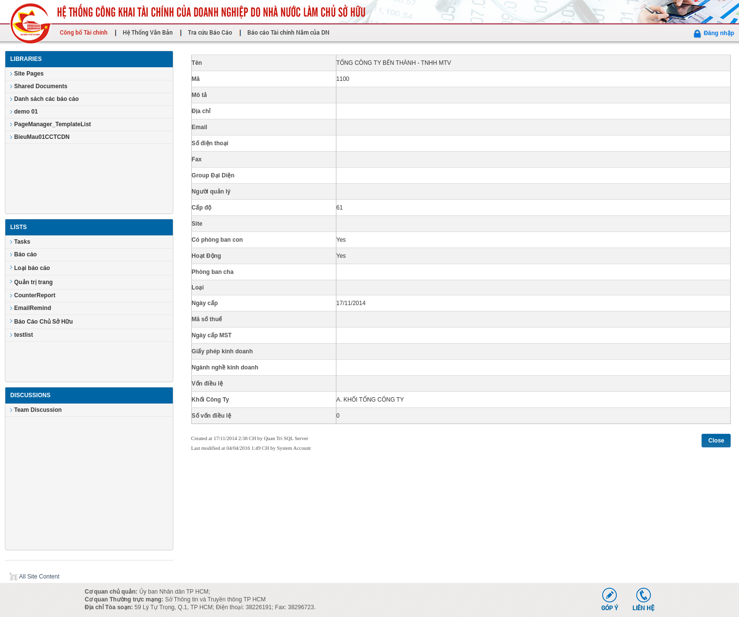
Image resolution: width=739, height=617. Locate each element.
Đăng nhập (719, 33)
